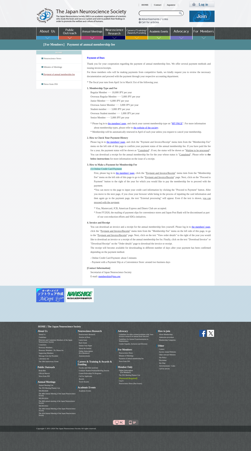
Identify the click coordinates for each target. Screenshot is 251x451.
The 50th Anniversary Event (48, 361)
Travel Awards (84, 382)
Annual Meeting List (46, 385)
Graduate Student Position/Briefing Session (94, 371)
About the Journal (85, 348)
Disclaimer (163, 360)
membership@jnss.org (109, 276)
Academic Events (85, 391)
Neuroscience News (52, 58)
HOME (145, 5)
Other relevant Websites (167, 355)
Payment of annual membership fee (131, 359)
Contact (157, 5)
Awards (81, 379)
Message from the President (48, 356)
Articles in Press (84, 337)
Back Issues (83, 343)
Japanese (171, 5)
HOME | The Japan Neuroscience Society (59, 326)
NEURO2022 (43, 406)
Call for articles (164, 369)
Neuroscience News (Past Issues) (130, 383)
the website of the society (146, 127)
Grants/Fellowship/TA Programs (90, 373)
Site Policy (163, 357)
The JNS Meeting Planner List (49, 388)
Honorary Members (45, 348)
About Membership (166, 334)
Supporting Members (46, 353)
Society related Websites (167, 352)
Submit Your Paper (85, 346)
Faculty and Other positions (88, 368)
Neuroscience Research (87, 334)
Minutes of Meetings (53, 67)
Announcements (84, 356)
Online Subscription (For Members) (86, 352)
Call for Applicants (85, 376)
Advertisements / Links (167, 366)
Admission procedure (166, 337)
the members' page (117, 123)
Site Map (162, 363)
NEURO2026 (43, 391)
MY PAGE (177, 123)
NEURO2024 (43, 398)
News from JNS (51, 84)
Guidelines (42, 337)
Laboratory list (44, 359)
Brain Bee (42, 371)
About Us (42, 334)
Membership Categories (167, 340)
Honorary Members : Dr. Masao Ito (51, 350)
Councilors (42, 345)
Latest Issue (83, 340)
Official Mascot (44, 373)
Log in (121, 381)
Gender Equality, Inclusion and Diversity (133, 344)
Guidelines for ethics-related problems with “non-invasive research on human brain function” (136, 335)
